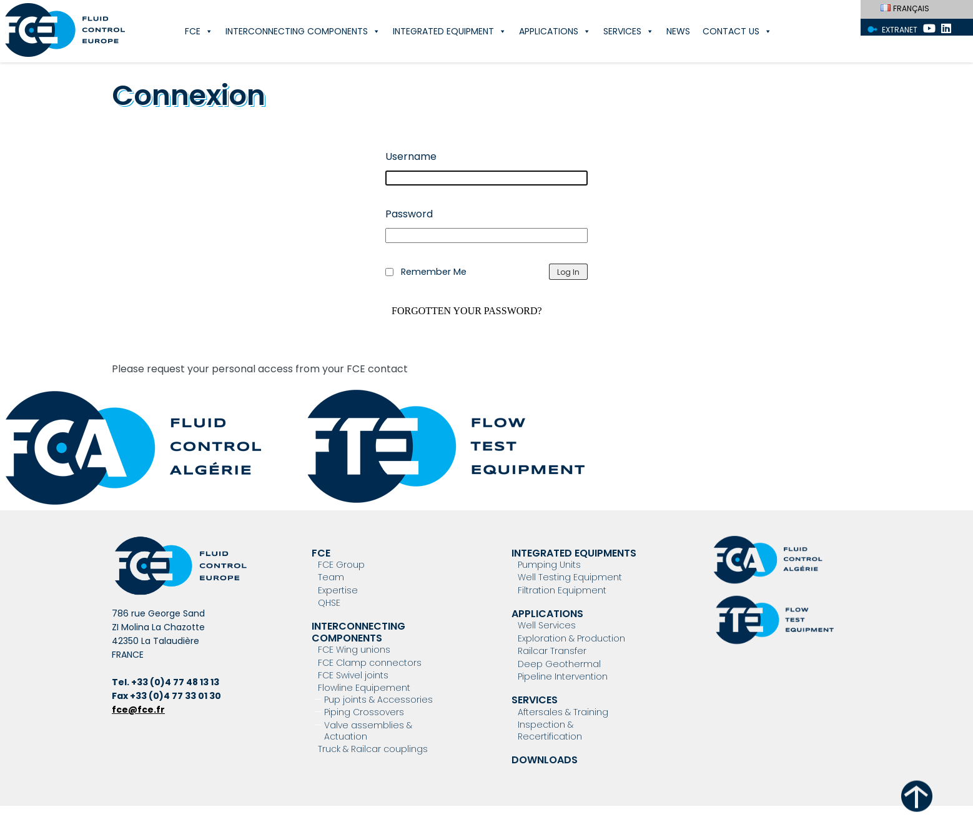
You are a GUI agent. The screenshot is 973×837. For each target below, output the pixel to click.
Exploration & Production (571, 638)
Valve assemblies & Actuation (368, 731)
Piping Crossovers (364, 712)
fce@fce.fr (138, 709)
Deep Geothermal (559, 664)
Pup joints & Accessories (378, 699)
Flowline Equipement (364, 687)
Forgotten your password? (467, 311)
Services (628, 31)
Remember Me (434, 271)
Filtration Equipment (562, 590)
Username (411, 156)
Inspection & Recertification (550, 730)
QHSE (329, 603)
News (678, 31)
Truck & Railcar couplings (373, 749)
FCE (199, 31)
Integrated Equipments (573, 553)
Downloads (544, 760)
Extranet (899, 29)
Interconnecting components (302, 31)
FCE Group (341, 564)
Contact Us (737, 31)
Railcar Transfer (552, 651)
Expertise (338, 590)
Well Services (547, 625)
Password (409, 214)
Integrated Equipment (449, 31)
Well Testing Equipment (570, 577)
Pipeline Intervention (563, 676)
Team (331, 577)
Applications (555, 31)
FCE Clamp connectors (370, 662)
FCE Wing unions (354, 649)
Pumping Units (549, 564)
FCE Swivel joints (353, 675)
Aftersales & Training (563, 712)
